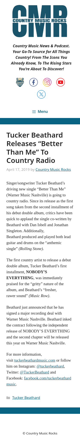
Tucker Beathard (26, 397)
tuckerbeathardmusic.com (34, 360)
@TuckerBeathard (34, 372)
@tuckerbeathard (50, 366)
